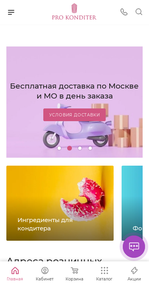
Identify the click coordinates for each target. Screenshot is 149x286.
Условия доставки (74, 115)
